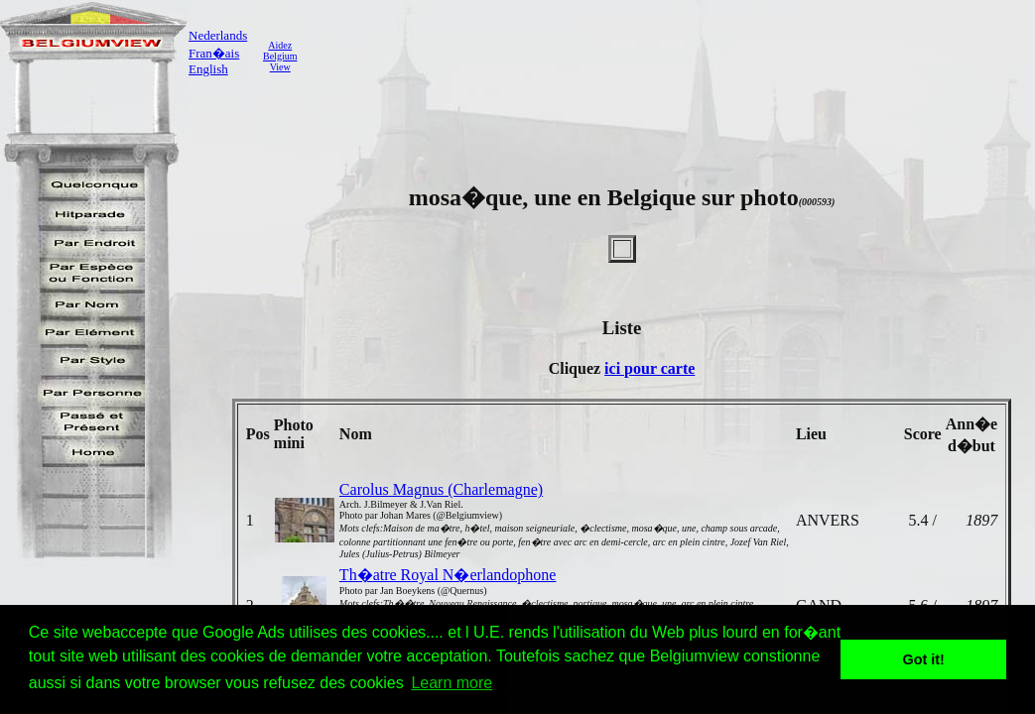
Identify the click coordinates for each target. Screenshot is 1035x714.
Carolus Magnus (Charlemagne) (441, 489)
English (208, 68)
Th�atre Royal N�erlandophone (448, 574)
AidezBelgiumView (280, 56)
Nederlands (218, 35)
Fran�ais (214, 53)
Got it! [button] (924, 659)
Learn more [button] (451, 682)
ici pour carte (649, 368)
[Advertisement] (670, 55)
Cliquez (576, 368)
